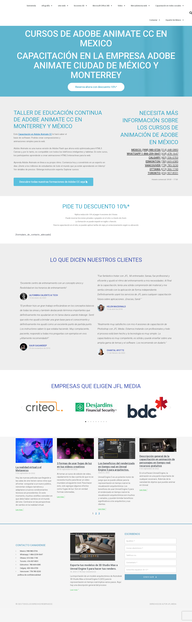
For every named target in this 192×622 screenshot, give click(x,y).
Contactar (154, 20)
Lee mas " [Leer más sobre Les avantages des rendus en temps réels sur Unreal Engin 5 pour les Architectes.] (102, 523)
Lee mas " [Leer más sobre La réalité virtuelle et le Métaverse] (20, 524)
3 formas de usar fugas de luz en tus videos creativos (74, 479)
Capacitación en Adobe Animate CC (35, 148)
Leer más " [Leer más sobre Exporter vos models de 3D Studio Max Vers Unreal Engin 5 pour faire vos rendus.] (74, 604)
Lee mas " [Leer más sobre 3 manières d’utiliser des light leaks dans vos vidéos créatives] (61, 511)
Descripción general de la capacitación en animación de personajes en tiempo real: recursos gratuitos (157, 475)
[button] (22, 422)
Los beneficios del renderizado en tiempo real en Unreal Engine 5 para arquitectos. (116, 481)
